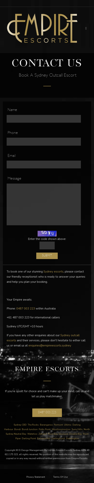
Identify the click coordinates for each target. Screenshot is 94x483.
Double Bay (75, 433)
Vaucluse (63, 433)
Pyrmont (58, 424)
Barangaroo (46, 424)
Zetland (43, 433)
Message (14, 179)
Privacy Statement (35, 476)
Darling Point (29, 438)
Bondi (17, 429)
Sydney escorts (53, 271)
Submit (47, 255)
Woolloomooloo (61, 429)
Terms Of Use (60, 476)
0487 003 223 (25, 308)
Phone (13, 133)
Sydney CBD (20, 424)
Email (12, 156)
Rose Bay (53, 433)
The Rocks (33, 424)
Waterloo (32, 433)
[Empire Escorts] (42, 28)
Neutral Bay (20, 433)
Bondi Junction (30, 429)
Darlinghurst (58, 438)
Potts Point (45, 429)
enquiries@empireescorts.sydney (49, 345)
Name (12, 110)
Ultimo (67, 424)
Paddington (72, 438)
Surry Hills (77, 429)
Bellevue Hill (43, 438)
